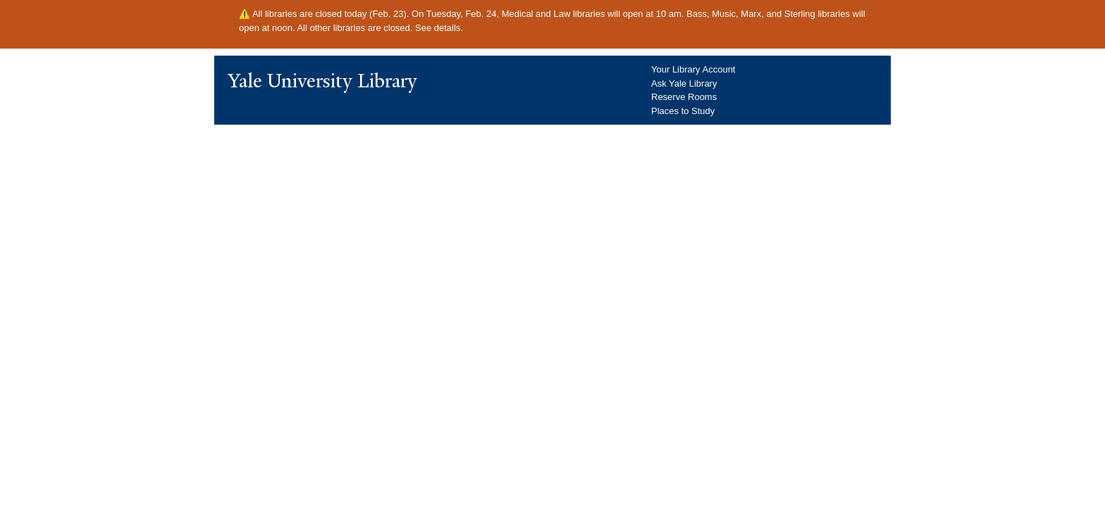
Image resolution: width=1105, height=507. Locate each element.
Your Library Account (693, 69)
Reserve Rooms (684, 97)
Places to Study (683, 111)
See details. (439, 28)
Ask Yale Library (684, 83)
